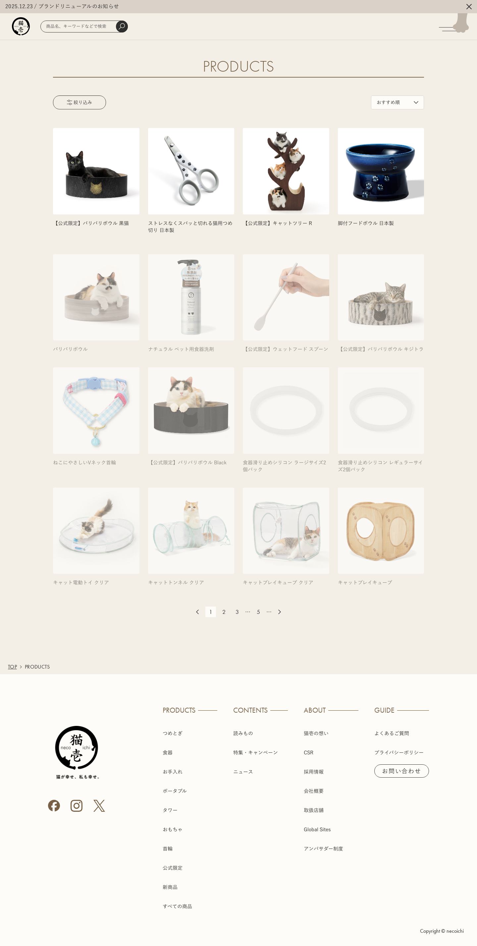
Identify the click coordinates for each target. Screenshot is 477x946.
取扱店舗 (314, 810)
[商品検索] (84, 26)
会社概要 (314, 791)
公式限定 (173, 867)
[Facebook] (54, 806)
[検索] (122, 26)
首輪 (168, 848)
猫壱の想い (316, 733)
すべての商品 (177, 906)
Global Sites (317, 829)
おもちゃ (173, 829)
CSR (308, 752)
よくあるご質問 (391, 733)
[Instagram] (76, 806)
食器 (168, 752)
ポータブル (175, 791)
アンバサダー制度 (323, 848)
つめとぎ (173, 733)
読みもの (243, 733)
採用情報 (314, 771)
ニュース (243, 771)
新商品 (170, 887)
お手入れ (173, 771)
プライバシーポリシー (399, 752)
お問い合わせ (401, 771)
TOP (12, 667)
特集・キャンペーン (255, 752)
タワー (170, 810)
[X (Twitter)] (99, 806)
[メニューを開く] (458, 26)
